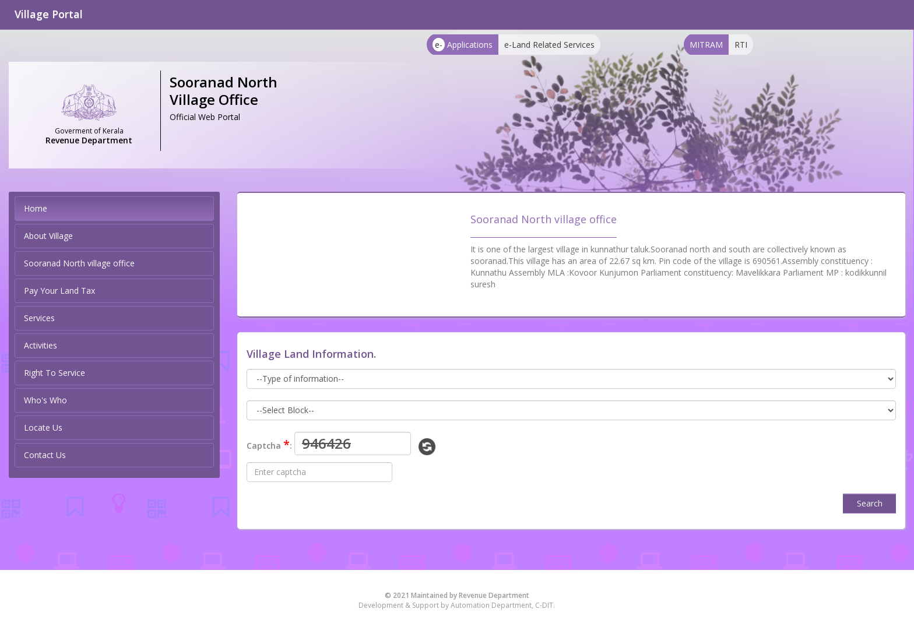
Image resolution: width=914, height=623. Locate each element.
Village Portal (49, 14)
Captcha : (269, 444)
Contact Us (45, 454)
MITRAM (706, 44)
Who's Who (45, 400)
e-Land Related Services (549, 44)
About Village (48, 235)
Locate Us (43, 427)
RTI (740, 44)
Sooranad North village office (79, 263)
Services (39, 317)
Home (35, 208)
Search (870, 503)
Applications (463, 44)
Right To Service (54, 372)
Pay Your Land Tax (59, 290)
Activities (40, 345)
